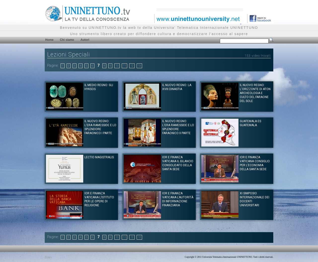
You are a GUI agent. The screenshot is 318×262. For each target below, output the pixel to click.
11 (124, 65)
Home (49, 40)
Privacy (48, 257)
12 (131, 65)
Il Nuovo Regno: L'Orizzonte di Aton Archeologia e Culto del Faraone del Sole (255, 93)
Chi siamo (67, 40)
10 (117, 65)
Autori (84, 40)
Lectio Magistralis (99, 157)
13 (139, 65)
